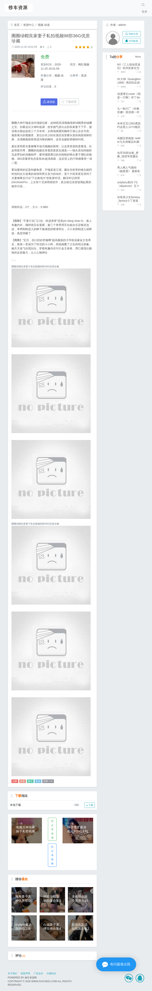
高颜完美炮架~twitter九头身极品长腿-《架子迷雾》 (128, 140)
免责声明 (25, 973)
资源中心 (28, 24)
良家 (22, 781)
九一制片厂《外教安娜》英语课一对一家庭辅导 (128, 110)
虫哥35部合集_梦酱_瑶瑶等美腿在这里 (127, 154)
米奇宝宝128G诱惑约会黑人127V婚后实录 (129, 125)
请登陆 (49, 101)
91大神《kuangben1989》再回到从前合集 (129, 80)
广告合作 (38, 973)
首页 (15, 24)
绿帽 (14, 781)
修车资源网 (31, 977)
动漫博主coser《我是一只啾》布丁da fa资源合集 (129, 95)
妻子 (30, 781)
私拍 (38, 781)
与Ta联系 (131, 41)
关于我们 (12, 973)
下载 (89, 805)
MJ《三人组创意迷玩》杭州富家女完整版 (128, 66)
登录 (144, 11)
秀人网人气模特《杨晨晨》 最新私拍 (128, 169)
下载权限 (69, 101)
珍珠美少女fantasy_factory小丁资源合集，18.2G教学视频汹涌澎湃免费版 (128, 199)
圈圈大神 (48, 781)
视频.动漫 (44, 24)
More (138, 56)
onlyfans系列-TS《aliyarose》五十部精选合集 (128, 184)
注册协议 (51, 973)
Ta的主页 (131, 34)
